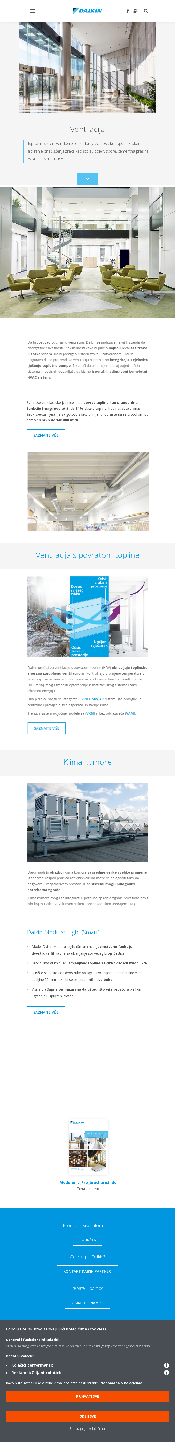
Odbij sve (87, 1416)
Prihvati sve (87, 1396)
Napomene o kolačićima (121, 1383)
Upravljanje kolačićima (87, 1428)
